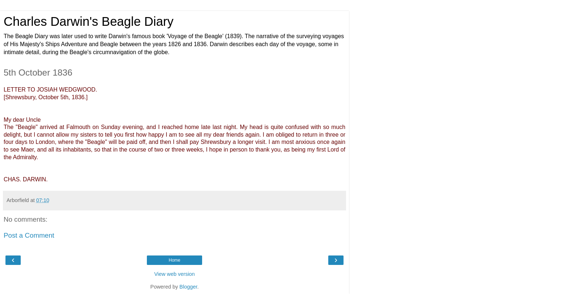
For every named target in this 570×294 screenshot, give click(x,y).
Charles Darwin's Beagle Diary (88, 21)
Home (174, 260)
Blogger (188, 287)
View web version (174, 274)
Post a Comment (29, 235)
